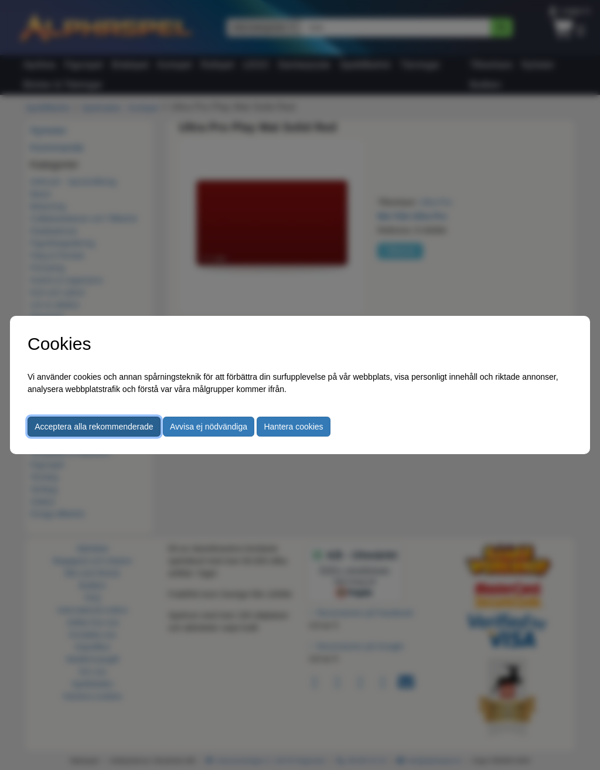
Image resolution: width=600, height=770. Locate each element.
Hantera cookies (293, 426)
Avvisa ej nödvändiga (208, 426)
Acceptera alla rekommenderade (94, 426)
